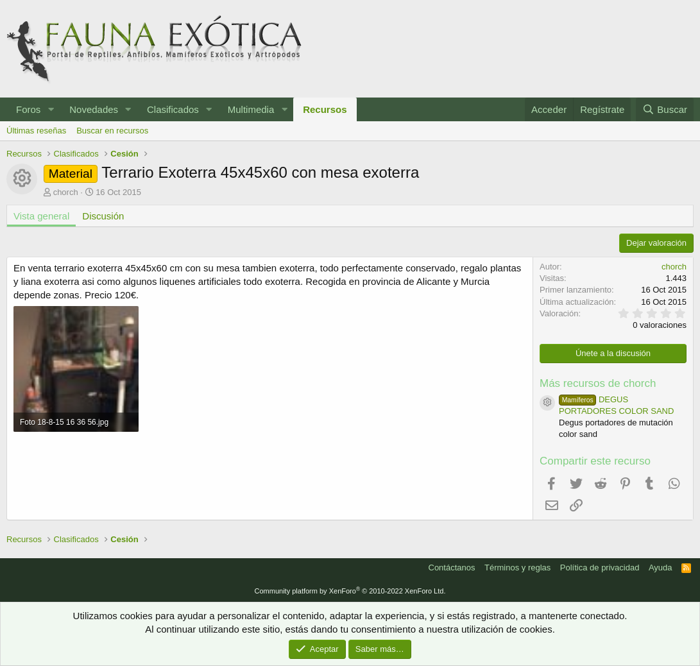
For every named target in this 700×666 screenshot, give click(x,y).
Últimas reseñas (36, 130)
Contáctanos (452, 567)
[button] (51, 109)
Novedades (93, 109)
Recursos (324, 109)
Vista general (41, 215)
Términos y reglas (517, 567)
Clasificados (173, 109)
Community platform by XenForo (350, 591)
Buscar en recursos (112, 130)
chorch (65, 192)
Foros (28, 109)
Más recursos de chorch (598, 383)
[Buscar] (665, 109)
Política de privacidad (600, 567)
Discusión (103, 215)
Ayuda (660, 567)
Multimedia (251, 109)
